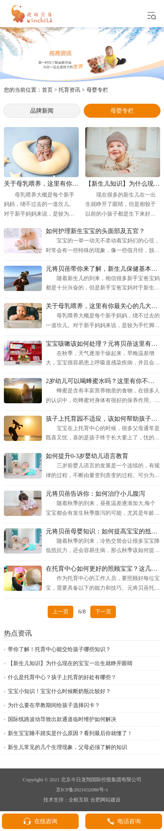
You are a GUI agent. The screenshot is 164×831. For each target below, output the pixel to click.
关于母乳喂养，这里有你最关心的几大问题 (103, 306)
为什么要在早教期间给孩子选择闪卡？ (54, 705)
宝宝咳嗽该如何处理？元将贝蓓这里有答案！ (103, 344)
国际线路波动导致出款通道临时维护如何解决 (62, 719)
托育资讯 (69, 90)
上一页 (60, 612)
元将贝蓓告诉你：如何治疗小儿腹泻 (95, 494)
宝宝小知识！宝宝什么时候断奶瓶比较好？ (59, 691)
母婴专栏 (97, 90)
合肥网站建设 (105, 800)
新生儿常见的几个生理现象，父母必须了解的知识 (67, 747)
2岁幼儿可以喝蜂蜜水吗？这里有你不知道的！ (103, 381)
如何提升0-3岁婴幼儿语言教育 (87, 456)
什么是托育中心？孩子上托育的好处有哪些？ (62, 677)
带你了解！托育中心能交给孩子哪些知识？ (59, 649)
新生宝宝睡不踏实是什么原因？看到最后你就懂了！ (70, 733)
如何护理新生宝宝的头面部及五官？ (95, 231)
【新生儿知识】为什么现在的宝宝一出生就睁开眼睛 (70, 663)
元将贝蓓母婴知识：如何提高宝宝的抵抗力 (103, 531)
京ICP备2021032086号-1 (82, 790)
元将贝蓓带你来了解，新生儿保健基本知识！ (103, 269)
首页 (47, 90)
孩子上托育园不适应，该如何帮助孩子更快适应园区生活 (103, 419)
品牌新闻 (42, 110)
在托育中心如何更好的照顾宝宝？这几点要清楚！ (103, 569)
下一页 (103, 612)
